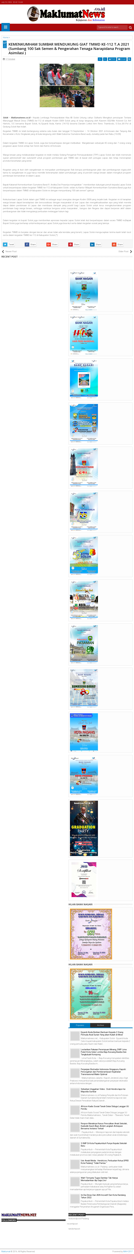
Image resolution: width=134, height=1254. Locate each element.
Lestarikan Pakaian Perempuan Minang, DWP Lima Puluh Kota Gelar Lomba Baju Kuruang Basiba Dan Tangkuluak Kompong (104, 1052)
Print (112, 59)
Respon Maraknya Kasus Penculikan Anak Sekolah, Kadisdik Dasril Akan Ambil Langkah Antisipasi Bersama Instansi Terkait (104, 1126)
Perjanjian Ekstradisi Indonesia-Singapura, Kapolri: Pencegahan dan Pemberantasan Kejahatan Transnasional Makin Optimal (103, 1072)
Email (121, 59)
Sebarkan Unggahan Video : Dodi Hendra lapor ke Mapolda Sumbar (103, 1090)
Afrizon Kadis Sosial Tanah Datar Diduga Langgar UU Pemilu (105, 1107)
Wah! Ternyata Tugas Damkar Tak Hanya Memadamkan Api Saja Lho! (99, 1179)
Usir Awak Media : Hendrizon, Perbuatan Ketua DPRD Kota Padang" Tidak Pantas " (105, 1161)
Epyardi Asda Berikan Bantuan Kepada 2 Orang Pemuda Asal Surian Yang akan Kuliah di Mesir (102, 1033)
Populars (80, 1025)
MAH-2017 (128, 1251)
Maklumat (5, 1251)
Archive (100, 1025)
